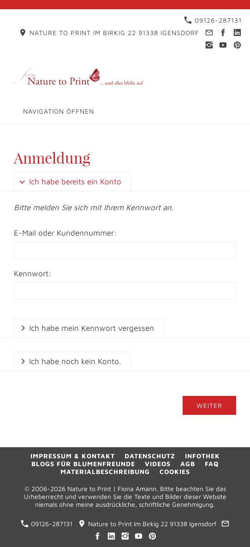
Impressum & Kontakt (72, 456)
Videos (158, 464)
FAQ (212, 464)
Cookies (175, 471)
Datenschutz (150, 456)
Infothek (202, 456)
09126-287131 (213, 20)
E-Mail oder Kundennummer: (65, 232)
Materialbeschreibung (105, 471)
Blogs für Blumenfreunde (83, 464)
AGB (187, 464)
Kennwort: (33, 273)
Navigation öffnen (58, 111)
